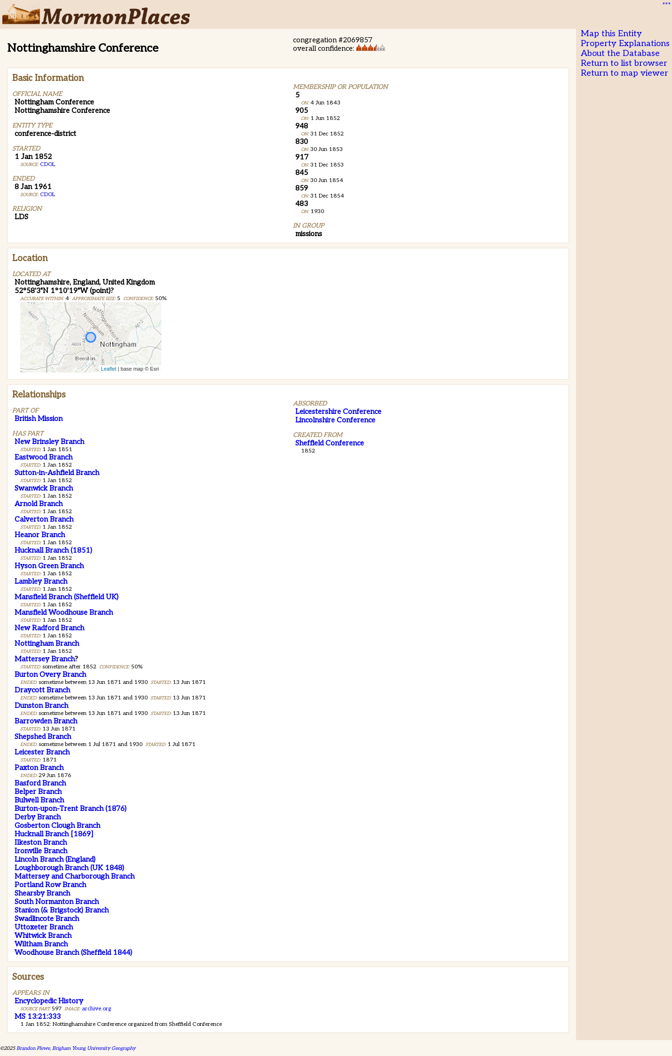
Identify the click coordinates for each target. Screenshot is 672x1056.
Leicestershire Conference (338, 411)
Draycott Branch (42, 690)
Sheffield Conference (329, 443)
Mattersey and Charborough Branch (74, 876)
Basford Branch (40, 783)
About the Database (620, 53)
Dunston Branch (41, 705)
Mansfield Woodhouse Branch (64, 612)
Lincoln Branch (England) (55, 859)
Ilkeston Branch (41, 842)
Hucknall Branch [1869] (54, 834)
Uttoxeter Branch (44, 927)
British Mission (39, 418)
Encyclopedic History (49, 1001)
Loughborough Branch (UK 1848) (69, 868)
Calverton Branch (44, 519)
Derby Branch (38, 817)
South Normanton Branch (57, 901)
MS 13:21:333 (38, 1016)
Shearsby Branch (42, 893)
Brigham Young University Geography (93, 1048)
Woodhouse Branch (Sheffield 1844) (73, 952)
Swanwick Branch (44, 488)
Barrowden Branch (46, 721)
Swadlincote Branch (47, 918)
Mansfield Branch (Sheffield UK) (67, 597)
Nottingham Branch (47, 643)
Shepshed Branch (43, 736)
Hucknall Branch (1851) (53, 550)
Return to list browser (624, 63)
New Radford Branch (49, 628)
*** (665, 5)
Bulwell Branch (39, 800)
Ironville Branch (41, 851)
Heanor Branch (40, 535)
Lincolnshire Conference (335, 420)
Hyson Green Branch (49, 566)
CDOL (47, 164)
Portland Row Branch (50, 885)
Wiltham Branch (41, 944)
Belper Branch (38, 791)
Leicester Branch (42, 752)
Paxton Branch (39, 767)
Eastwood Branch (43, 457)
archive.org (96, 1008)
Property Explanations (625, 43)
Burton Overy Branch (50, 674)
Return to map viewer (624, 73)
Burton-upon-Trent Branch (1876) (70, 808)
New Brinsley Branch (49, 441)
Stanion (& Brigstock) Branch (62, 910)
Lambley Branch (41, 581)
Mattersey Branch (45, 659)
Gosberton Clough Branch (57, 825)
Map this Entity (611, 34)
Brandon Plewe (33, 1048)
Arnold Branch (39, 504)
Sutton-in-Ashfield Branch (57, 472)
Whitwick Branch (43, 935)
